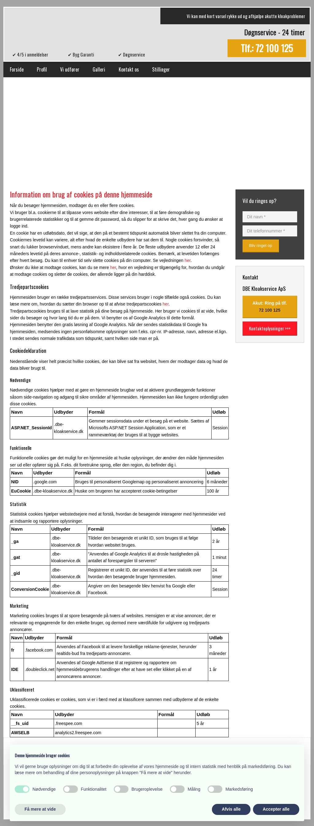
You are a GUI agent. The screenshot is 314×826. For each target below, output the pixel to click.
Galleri (99, 69)
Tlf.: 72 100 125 (267, 48)
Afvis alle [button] (231, 809)
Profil (42, 69)
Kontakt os (129, 69)
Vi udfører (69, 69)
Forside (17, 69)
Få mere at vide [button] (40, 809)
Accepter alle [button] (276, 809)
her (187, 260)
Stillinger (161, 69)
